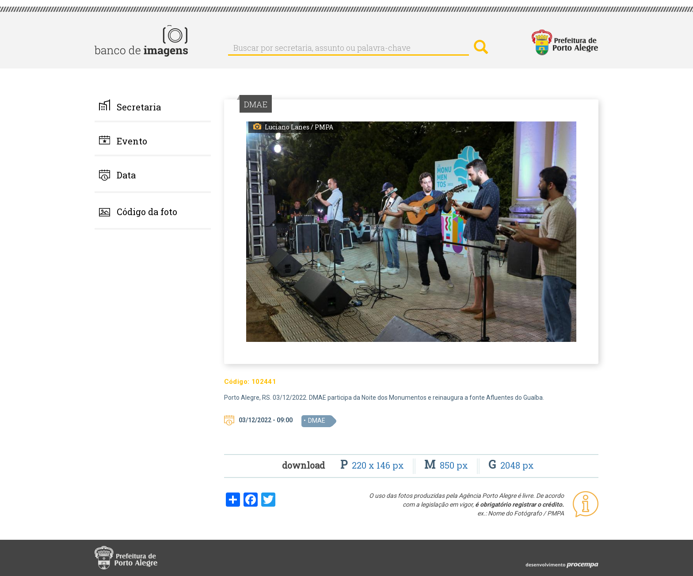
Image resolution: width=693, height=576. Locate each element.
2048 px (511, 465)
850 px (447, 465)
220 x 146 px (373, 465)
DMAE (316, 420)
